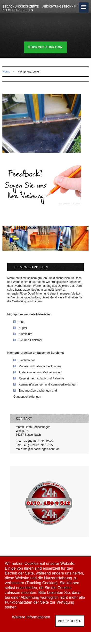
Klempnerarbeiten (17, 10)
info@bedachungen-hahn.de (41, 449)
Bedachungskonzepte (20, 6)
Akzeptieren (70, 621)
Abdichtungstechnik (59, 6)
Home (6, 71)
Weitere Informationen (31, 617)
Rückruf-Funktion (45, 47)
